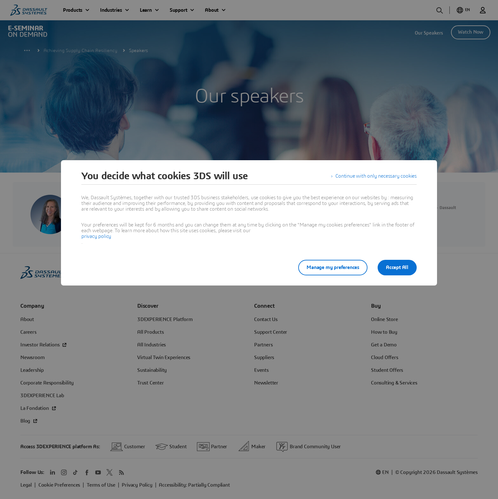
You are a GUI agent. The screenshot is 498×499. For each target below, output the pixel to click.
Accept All (397, 267)
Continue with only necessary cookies (376, 176)
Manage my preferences (332, 267)
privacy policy (96, 236)
